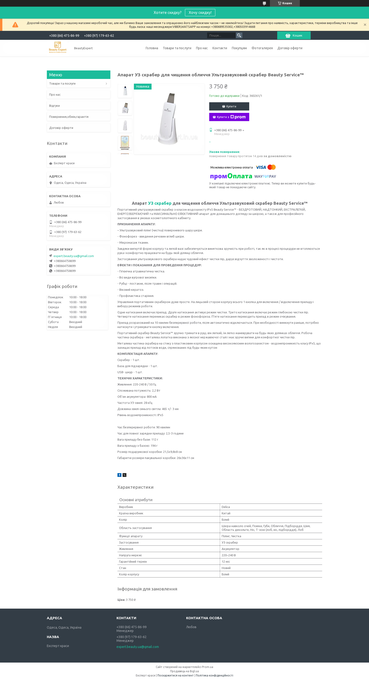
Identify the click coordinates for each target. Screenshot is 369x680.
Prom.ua (207, 666)
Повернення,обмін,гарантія (68, 116)
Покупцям (239, 48)
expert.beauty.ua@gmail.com (74, 256)
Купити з (231, 117)
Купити (231, 106)
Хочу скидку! (200, 12)
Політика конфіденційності (214, 675)
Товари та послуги (177, 48)
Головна (152, 48)
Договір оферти (289, 48)
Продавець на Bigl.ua (184, 671)
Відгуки (54, 105)
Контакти (220, 48)
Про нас (202, 48)
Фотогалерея (262, 48)
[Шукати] (239, 35)
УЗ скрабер (160, 203)
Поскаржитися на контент (175, 675)
